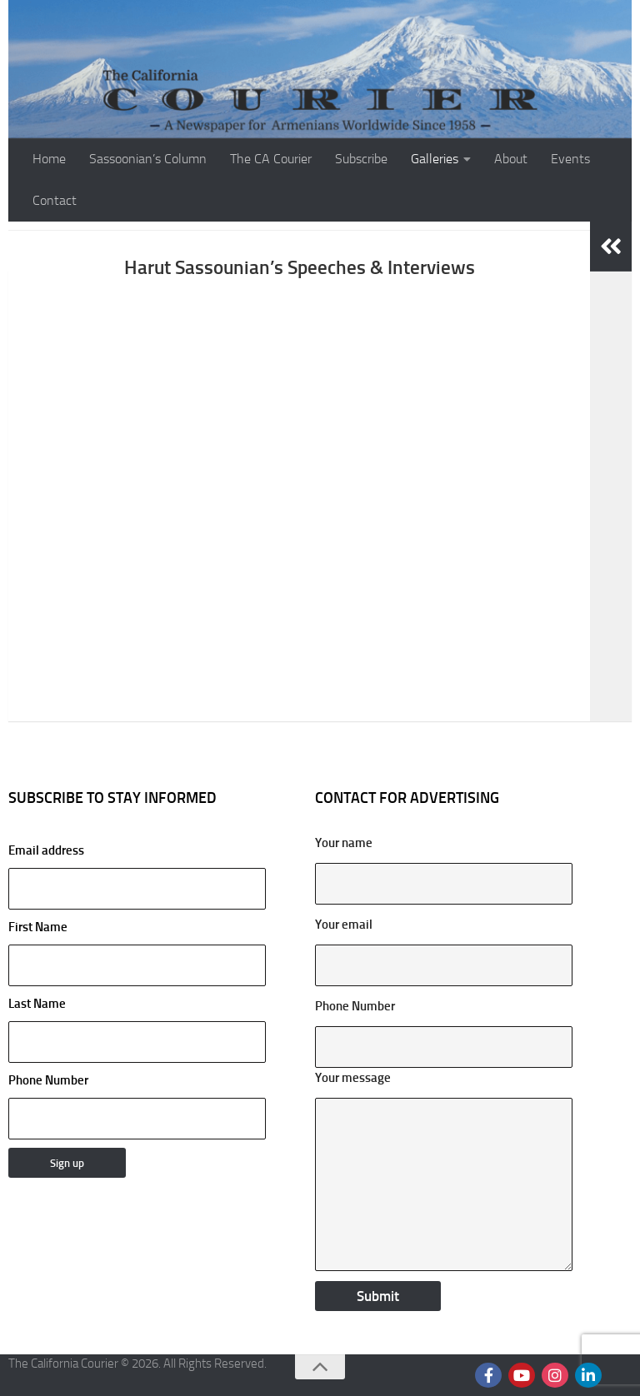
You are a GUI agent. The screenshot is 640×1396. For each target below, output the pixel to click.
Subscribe (361, 159)
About (511, 159)
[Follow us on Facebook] (488, 1375)
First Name (38, 927)
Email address (137, 876)
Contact (54, 200)
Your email (343, 924)
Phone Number (48, 1080)
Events (570, 159)
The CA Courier (271, 159)
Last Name (37, 1003)
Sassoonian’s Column (148, 159)
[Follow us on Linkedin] (588, 1375)
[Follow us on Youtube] (521, 1375)
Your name (343, 842)
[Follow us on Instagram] (555, 1375)
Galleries (434, 159)
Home (49, 159)
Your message (353, 1077)
